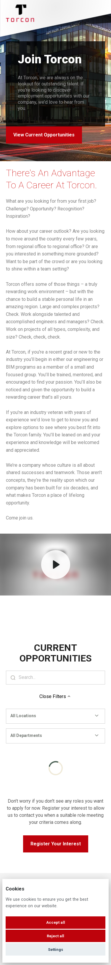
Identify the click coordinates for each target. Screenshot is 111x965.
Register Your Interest (55, 844)
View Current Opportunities (44, 135)
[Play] (55, 564)
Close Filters (55, 696)
